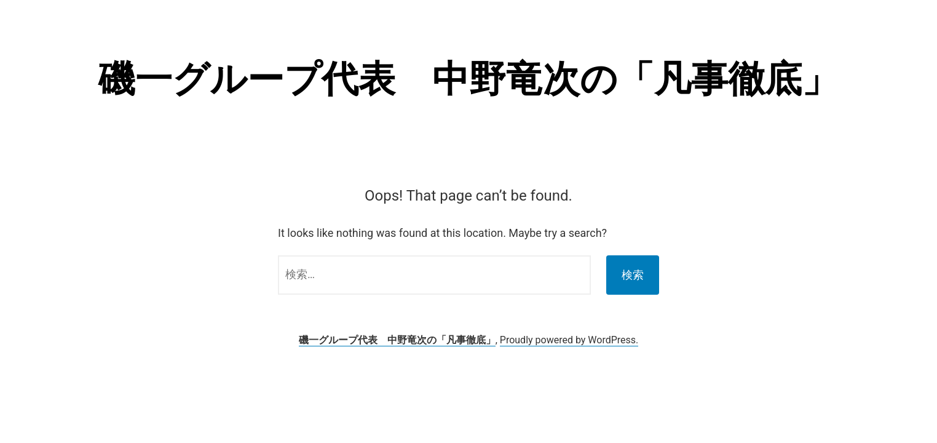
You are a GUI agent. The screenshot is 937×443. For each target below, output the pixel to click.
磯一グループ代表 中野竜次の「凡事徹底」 (468, 79)
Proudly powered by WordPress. (569, 340)
